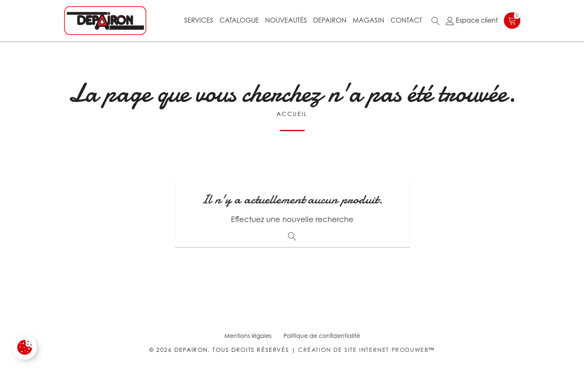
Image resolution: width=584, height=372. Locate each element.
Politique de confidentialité (322, 335)
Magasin (368, 20)
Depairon (329, 20)
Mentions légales (247, 335)
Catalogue (239, 20)
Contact (406, 20)
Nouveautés (286, 20)
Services (198, 20)
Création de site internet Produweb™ (366, 349)
